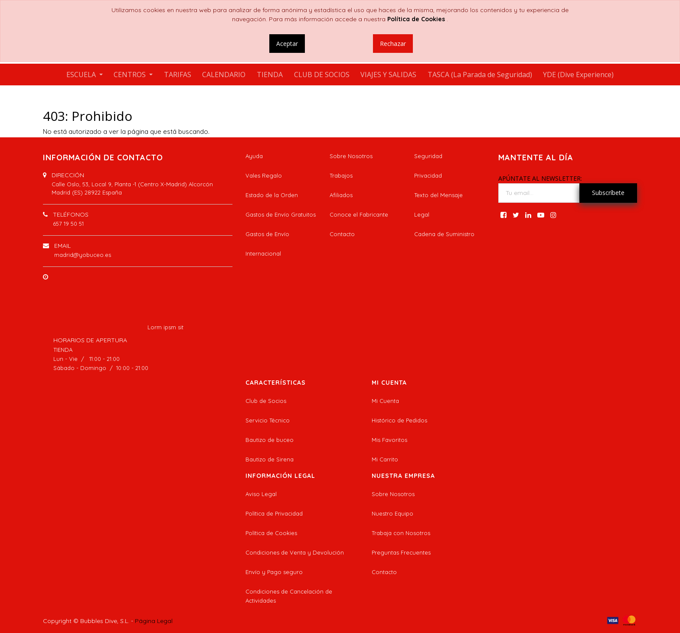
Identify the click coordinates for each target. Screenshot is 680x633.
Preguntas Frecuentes (401, 552)
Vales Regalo (263, 175)
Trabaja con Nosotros (401, 532)
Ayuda (254, 156)
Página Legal (154, 621)
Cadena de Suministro (444, 233)
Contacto (342, 233)
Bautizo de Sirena (269, 459)
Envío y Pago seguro (274, 571)
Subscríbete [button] (608, 192)
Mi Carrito (385, 459)
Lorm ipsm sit (165, 327)
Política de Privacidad (274, 513)
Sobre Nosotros (351, 156)
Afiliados (341, 195)
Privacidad (428, 175)
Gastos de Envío (267, 233)
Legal (421, 214)
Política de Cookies (271, 532)
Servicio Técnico (267, 420)
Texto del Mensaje (438, 195)
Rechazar (393, 43)
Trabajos (341, 175)
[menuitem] (177, 74)
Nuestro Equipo (392, 513)
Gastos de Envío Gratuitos (280, 214)
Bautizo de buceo (269, 439)
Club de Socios (265, 400)
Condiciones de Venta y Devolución (294, 552)
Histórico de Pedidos (399, 420)
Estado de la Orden (271, 195)
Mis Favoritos (389, 439)
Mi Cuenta (385, 400)
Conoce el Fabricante (359, 214)
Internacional (263, 253)
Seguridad (428, 156)
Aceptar (287, 43)
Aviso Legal (261, 493)
